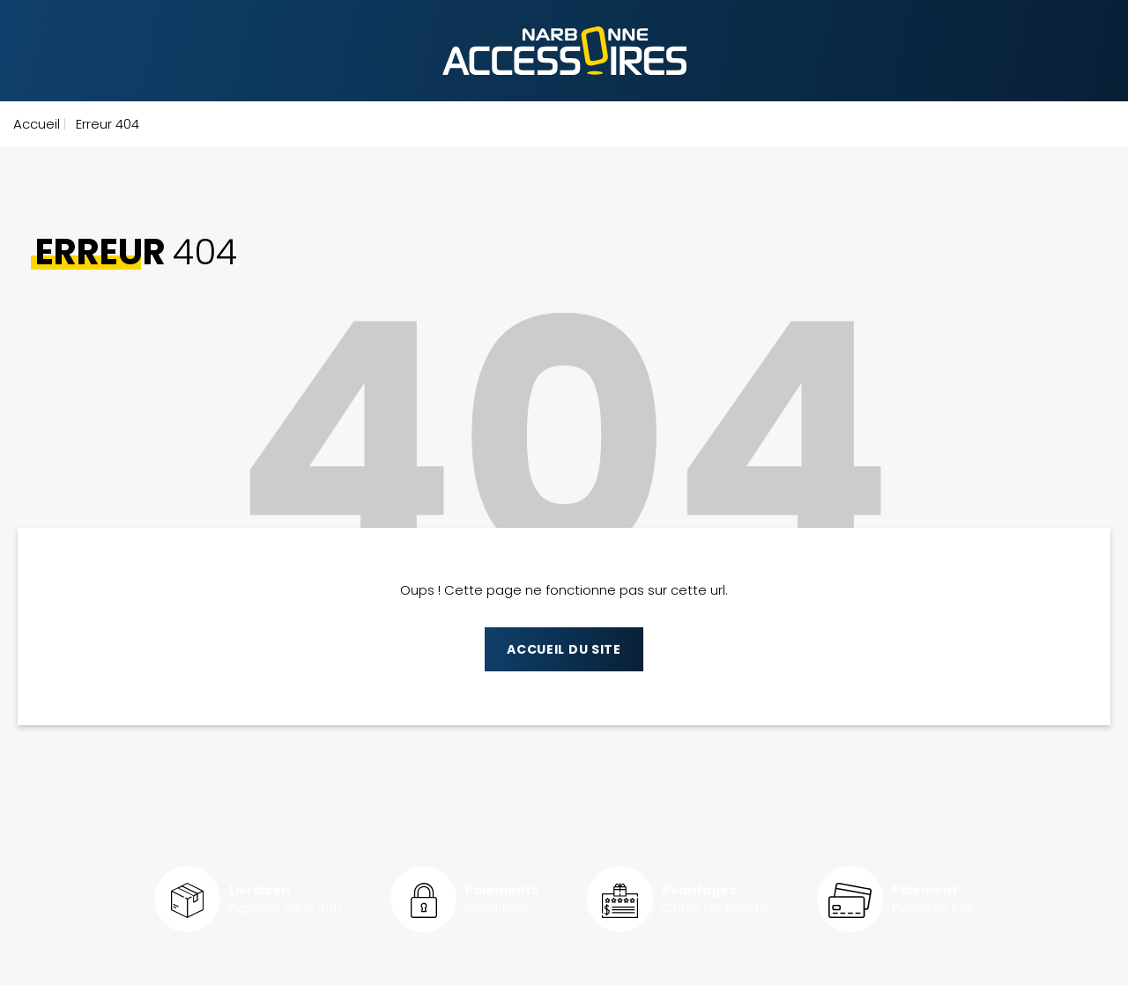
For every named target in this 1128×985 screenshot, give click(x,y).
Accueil (36, 124)
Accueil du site (564, 649)
